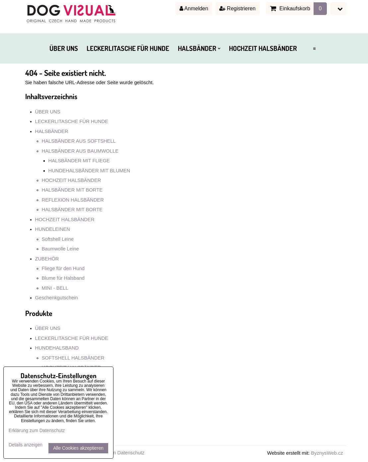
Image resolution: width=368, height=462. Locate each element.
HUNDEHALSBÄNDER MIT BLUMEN (89, 170)
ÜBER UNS (63, 48)
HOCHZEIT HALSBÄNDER (263, 48)
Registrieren (237, 8)
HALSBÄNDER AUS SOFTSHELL (79, 141)
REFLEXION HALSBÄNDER (73, 200)
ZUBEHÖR (47, 258)
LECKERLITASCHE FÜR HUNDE (128, 48)
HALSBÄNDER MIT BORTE (72, 190)
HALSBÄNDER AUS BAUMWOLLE (80, 151)
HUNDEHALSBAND (57, 348)
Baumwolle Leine (60, 248)
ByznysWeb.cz (327, 453)
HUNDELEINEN (52, 229)
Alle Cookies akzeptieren (78, 448)
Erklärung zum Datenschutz (115, 452)
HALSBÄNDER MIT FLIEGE (79, 160)
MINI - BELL (55, 288)
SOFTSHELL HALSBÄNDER (73, 358)
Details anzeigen (25, 444)
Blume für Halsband (63, 278)
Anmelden (194, 8)
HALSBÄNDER (199, 48)
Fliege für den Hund (63, 268)
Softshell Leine (58, 239)
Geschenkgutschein (56, 297)
